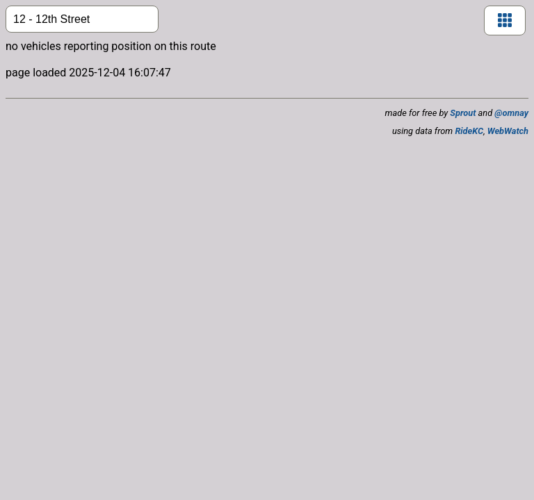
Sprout (463, 113)
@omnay (511, 113)
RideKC (469, 131)
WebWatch (507, 131)
